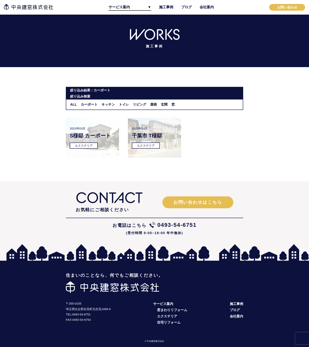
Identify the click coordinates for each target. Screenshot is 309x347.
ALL (73, 104)
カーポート (89, 104)
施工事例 (166, 7)
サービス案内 (119, 7)
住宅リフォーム (169, 322)
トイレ (124, 104)
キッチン (108, 104)
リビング (139, 104)
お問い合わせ (287, 7)
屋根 (153, 104)
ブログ (186, 7)
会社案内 (207, 7)
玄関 (164, 104)
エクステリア (167, 316)
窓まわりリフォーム (172, 310)
